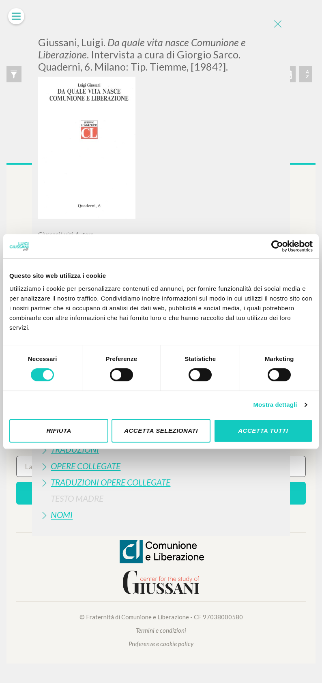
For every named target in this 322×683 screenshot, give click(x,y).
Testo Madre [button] (77, 498)
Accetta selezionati (161, 430)
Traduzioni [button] (75, 449)
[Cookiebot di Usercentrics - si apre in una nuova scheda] (277, 246)
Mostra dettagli (275, 404)
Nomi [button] (62, 514)
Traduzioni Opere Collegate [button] (110, 482)
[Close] (278, 24)
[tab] (161, 449)
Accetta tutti (263, 430)
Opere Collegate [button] (85, 465)
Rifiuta (58, 430)
